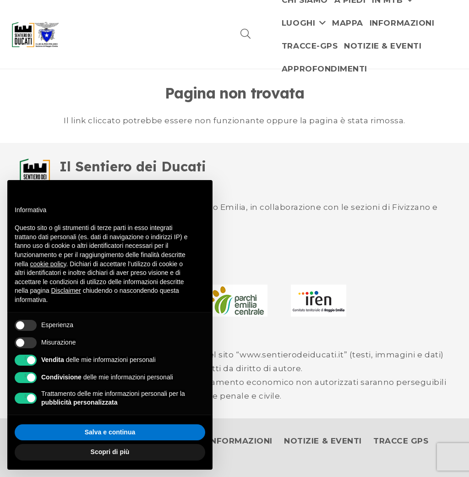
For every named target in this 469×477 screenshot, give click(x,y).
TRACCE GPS (400, 440)
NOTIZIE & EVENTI (322, 440)
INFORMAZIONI (240, 440)
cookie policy (48, 264)
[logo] (35, 34)
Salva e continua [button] (110, 432)
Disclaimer (66, 290)
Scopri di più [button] (110, 451)
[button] (245, 34)
